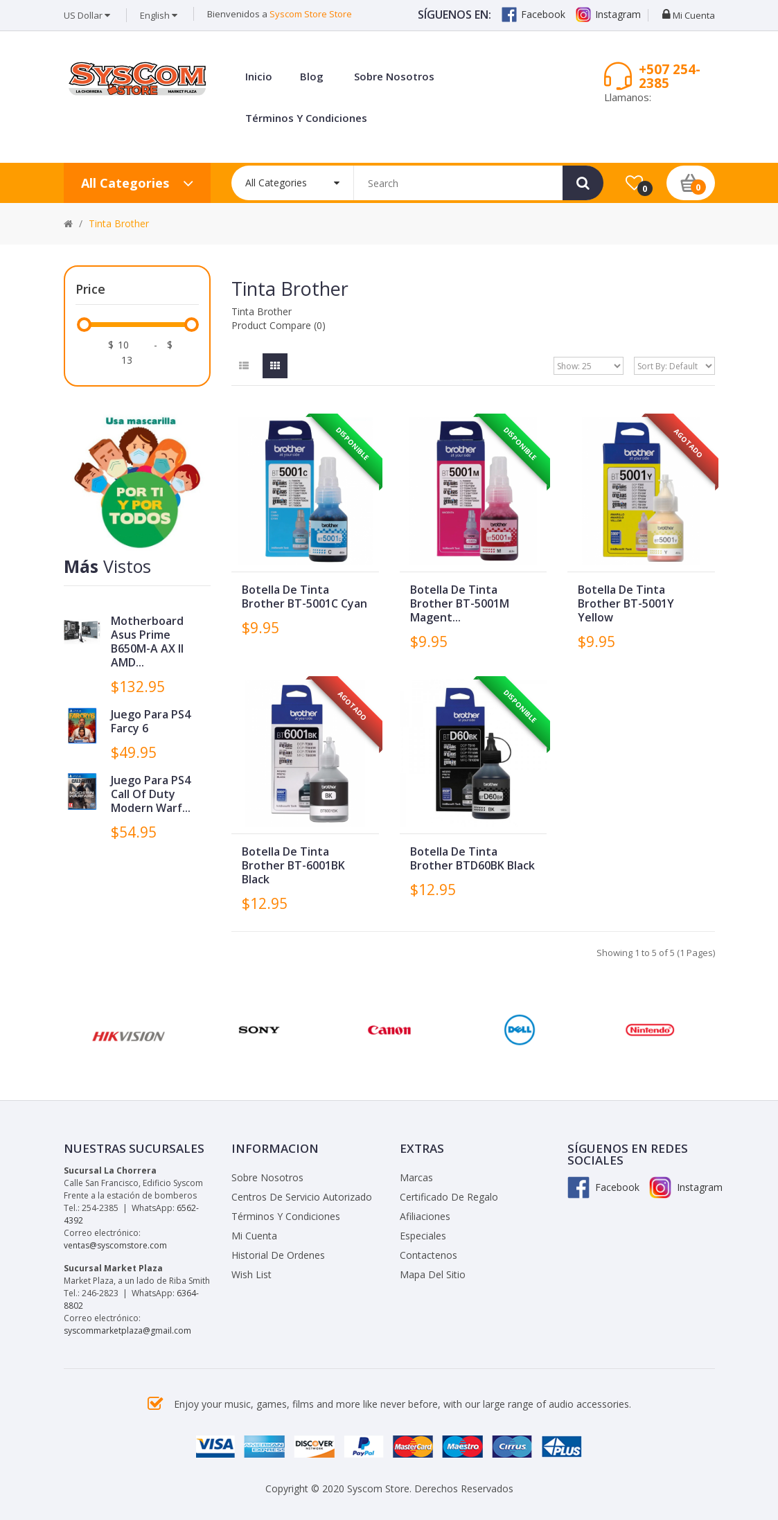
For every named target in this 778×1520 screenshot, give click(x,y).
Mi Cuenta (254, 1235)
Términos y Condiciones (285, 1216)
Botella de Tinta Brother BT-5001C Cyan (304, 596)
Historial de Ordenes (278, 1255)
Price (90, 289)
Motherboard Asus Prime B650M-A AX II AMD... (147, 641)
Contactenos (428, 1255)
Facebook (533, 14)
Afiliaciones (425, 1216)
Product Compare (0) (278, 325)
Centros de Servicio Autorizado (301, 1196)
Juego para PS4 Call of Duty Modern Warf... (151, 793)
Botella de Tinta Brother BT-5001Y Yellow (626, 603)
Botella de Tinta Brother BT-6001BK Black (293, 865)
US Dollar (87, 15)
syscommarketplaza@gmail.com (127, 1330)
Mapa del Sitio (433, 1274)
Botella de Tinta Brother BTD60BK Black (472, 858)
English (158, 15)
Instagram (608, 14)
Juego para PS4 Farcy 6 (151, 721)
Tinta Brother (119, 223)
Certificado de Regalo (449, 1196)
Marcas (416, 1177)
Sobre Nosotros (267, 1177)
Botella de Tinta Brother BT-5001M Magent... (459, 603)
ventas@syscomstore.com (115, 1245)
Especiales (423, 1235)
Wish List (251, 1274)
